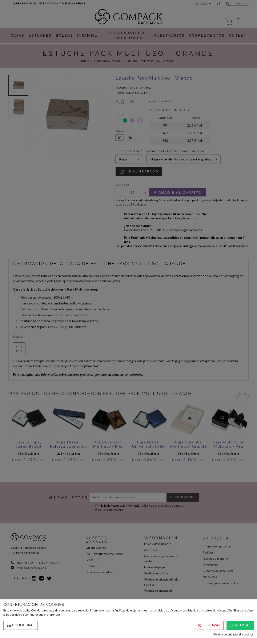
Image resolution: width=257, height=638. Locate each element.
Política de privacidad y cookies (233, 634)
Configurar (21, 625)
